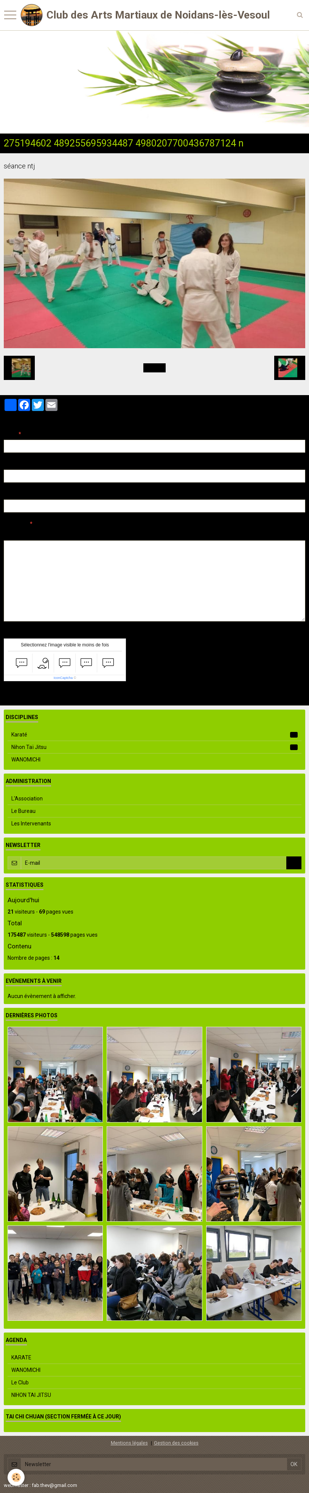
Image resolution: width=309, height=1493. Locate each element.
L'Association (27, 799)
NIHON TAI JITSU (31, 1395)
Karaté (154, 735)
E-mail (12, 464)
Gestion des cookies (176, 1443)
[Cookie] (16, 1477)
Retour (154, 368)
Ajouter (20, 695)
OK (293, 863)
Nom (10, 434)
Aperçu (137, 534)
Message (15, 524)
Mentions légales (129, 1443)
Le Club (20, 1382)
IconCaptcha (63, 678)
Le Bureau (23, 811)
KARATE (21, 1357)
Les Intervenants (31, 823)
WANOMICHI (25, 760)
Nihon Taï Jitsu (154, 747)
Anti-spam (17, 633)
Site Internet (19, 494)
